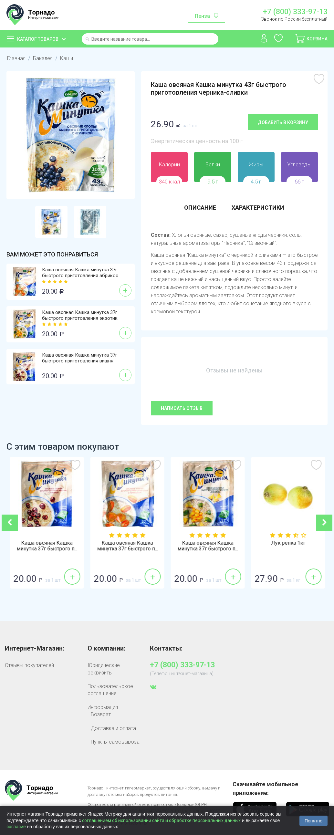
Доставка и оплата (113, 728)
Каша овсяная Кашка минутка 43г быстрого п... (46, 546)
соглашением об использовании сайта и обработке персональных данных (161, 820)
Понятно (313, 820)
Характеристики (258, 207)
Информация (103, 707)
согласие (16, 826)
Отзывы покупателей (29, 665)
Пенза (202, 16)
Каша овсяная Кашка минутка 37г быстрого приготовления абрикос (80, 272)
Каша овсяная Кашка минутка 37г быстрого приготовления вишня (79, 358)
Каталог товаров (37, 39)
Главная (16, 58)
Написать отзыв (182, 408)
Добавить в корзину (283, 122)
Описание (200, 207)
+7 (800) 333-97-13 (295, 12)
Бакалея (43, 58)
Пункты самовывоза (115, 742)
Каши (66, 58)
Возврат (101, 714)
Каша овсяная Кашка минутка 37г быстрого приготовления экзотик (80, 315)
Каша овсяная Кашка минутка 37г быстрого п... (127, 546)
